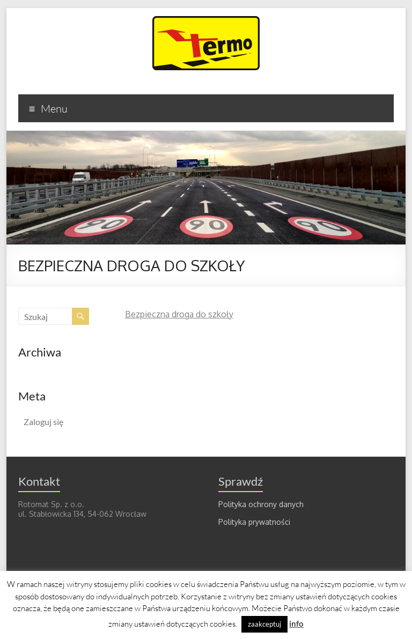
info (296, 623)
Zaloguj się (43, 422)
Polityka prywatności (254, 521)
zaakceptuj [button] (264, 624)
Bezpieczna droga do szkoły (179, 314)
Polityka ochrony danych (261, 504)
